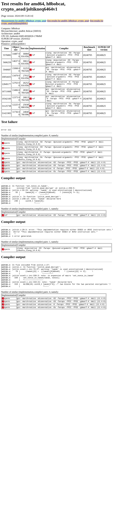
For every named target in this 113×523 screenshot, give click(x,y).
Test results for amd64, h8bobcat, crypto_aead (68, 21)
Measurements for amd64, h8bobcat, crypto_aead (23, 21)
